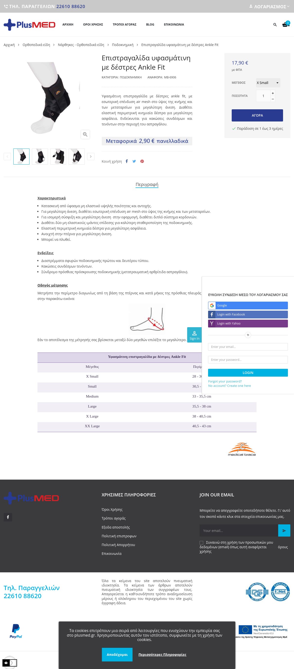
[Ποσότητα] (263, 96)
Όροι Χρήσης (112, 508)
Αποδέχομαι (117, 654)
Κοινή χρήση (127, 161)
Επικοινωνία (111, 552)
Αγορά (257, 115)
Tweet (134, 161)
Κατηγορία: (110, 77)
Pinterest (142, 161)
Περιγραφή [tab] (147, 183)
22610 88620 (70, 6)
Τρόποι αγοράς (114, 517)
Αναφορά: (155, 77)
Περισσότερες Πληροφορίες (162, 654)
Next (90, 156)
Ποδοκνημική (131, 77)
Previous (7, 156)
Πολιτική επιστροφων (119, 534)
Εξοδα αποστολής (116, 525)
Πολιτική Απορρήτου (118, 543)
